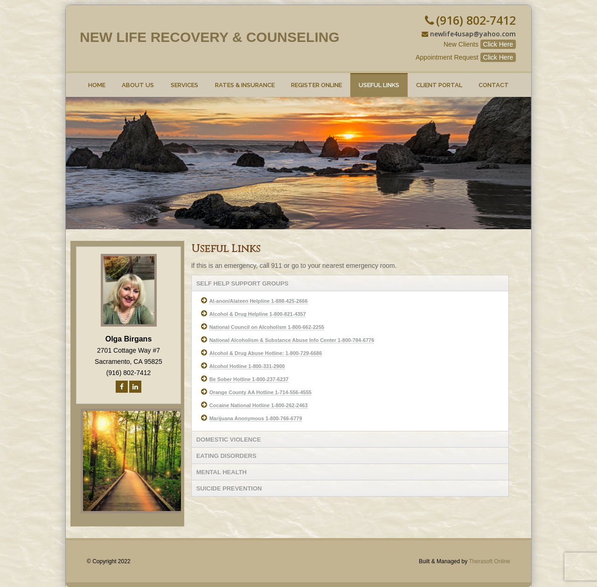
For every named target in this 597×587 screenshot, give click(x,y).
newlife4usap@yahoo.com (473, 33)
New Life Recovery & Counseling (210, 37)
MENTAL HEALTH (221, 472)
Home (97, 81)
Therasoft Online (489, 561)
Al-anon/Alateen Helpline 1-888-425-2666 (258, 301)
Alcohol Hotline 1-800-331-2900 (247, 366)
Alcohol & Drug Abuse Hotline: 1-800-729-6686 (265, 353)
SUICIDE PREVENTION (229, 488)
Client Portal (439, 81)
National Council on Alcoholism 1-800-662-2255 (267, 327)
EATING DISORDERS (226, 455)
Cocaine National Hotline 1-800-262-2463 (258, 405)
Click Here (498, 44)
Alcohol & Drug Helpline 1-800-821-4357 (257, 314)
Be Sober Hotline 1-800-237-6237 (249, 379)
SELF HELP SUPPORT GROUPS (242, 283)
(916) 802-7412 (476, 20)
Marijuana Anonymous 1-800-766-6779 (255, 418)
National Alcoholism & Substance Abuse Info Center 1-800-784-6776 (292, 340)
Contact (493, 81)
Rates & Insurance (245, 81)
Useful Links (379, 81)
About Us (138, 81)
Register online (317, 81)
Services (184, 81)
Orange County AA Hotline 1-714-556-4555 (260, 392)
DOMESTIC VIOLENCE (228, 439)
